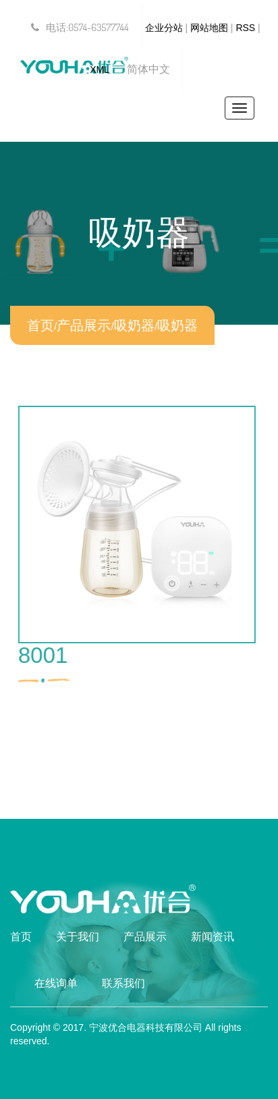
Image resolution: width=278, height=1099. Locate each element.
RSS (245, 27)
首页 (40, 325)
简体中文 (148, 69)
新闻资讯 (212, 936)
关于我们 (77, 936)
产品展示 (84, 325)
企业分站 (164, 27)
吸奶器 (134, 325)
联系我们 (123, 983)
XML (99, 69)
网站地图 (209, 27)
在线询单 (56, 983)
